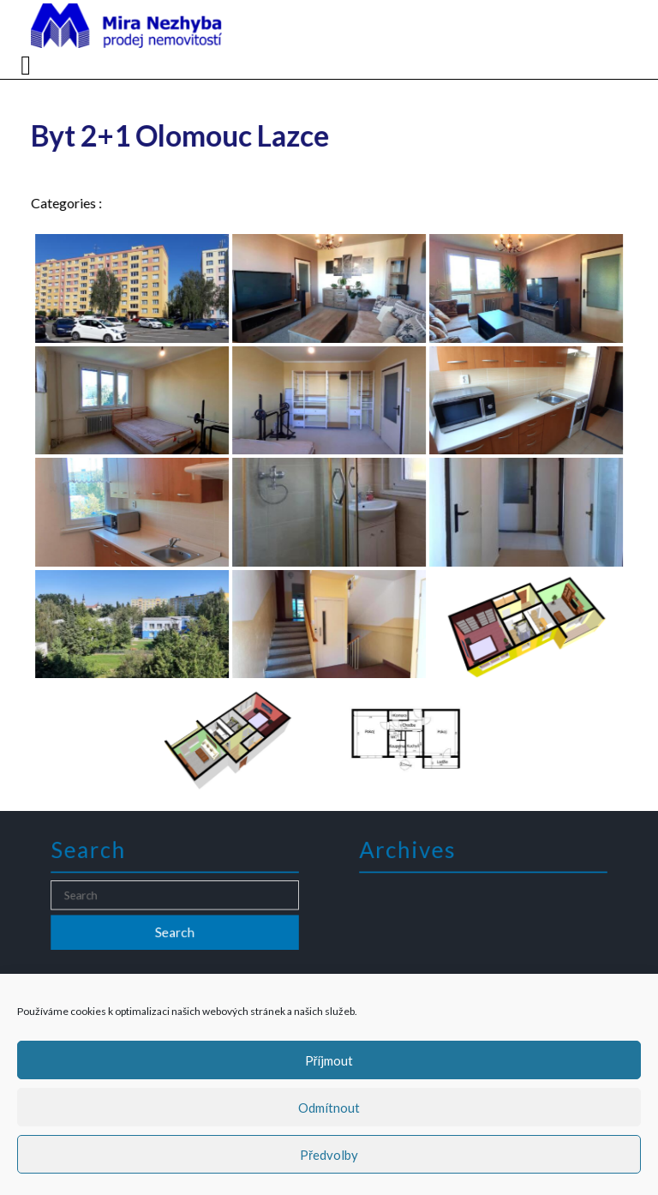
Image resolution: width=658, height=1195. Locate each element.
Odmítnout (329, 1107)
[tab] (28, 65)
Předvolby (329, 1154)
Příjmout (329, 1060)
